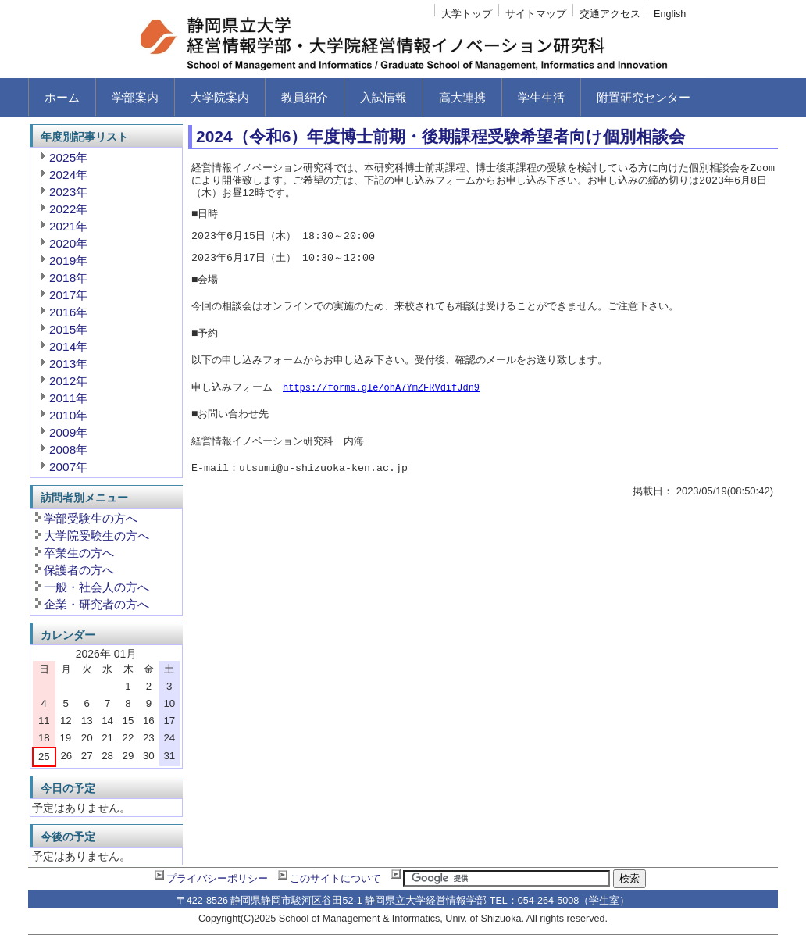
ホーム (62, 97)
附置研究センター (643, 97)
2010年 (68, 415)
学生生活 (541, 97)
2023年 (68, 191)
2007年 (68, 466)
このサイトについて (335, 878)
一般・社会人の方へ (96, 587)
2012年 (68, 380)
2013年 (68, 363)
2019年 (68, 260)
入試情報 (383, 97)
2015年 (68, 329)
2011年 (68, 398)
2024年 (68, 174)
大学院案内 (220, 97)
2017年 (68, 295)
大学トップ (466, 14)
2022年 (68, 209)
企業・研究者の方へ (96, 604)
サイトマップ (535, 14)
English (670, 14)
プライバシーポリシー (217, 878)
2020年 (68, 243)
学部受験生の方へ (90, 518)
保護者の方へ (79, 569)
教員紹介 (304, 97)
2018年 (68, 277)
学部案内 (135, 97)
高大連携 (462, 97)
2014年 (68, 346)
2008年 (68, 449)
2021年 (68, 226)
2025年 (68, 157)
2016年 (68, 312)
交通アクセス (610, 14)
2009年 (68, 432)
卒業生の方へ (79, 552)
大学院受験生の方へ (96, 535)
